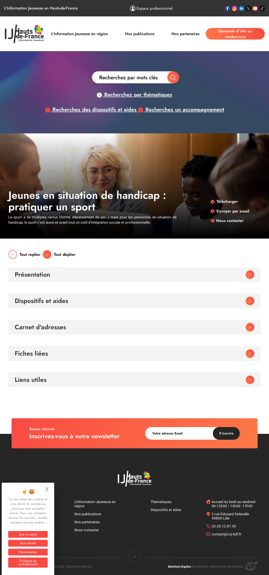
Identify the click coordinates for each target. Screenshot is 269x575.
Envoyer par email (229, 211)
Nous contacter (227, 220)
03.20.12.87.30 (224, 526)
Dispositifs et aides (166, 510)
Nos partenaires (185, 34)
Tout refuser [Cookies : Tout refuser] (28, 543)
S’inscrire (226, 433)
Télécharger (224, 201)
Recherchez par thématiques (134, 94)
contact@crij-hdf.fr (226, 534)
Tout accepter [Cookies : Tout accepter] (28, 534)
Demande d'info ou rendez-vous (235, 34)
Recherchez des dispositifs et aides (91, 109)
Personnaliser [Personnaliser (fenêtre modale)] (28, 552)
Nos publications (139, 34)
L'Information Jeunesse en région (79, 34)
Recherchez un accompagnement (181, 109)
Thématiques (161, 502)
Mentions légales (179, 566)
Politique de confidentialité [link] (28, 562)
